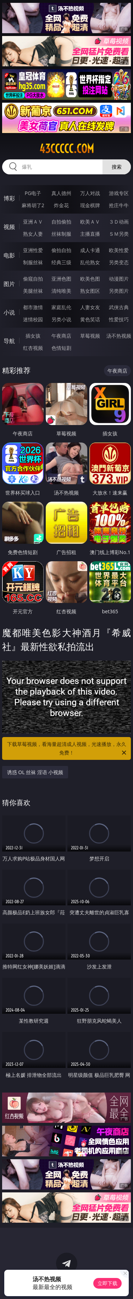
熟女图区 (90, 290)
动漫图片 (119, 278)
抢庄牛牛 (119, 205)
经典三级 (61, 262)
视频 (9, 227)
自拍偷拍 (61, 221)
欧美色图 (90, 278)
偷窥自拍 (33, 278)
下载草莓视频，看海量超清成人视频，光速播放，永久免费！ (67, 749)
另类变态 (119, 262)
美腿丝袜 (33, 290)
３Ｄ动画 (119, 221)
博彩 (9, 198)
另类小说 (61, 319)
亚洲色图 (61, 278)
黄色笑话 (90, 319)
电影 (9, 255)
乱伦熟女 (90, 262)
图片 (9, 284)
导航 (9, 341)
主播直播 (90, 233)
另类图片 (119, 290)
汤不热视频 (118, 335)
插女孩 (33, 335)
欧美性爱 (119, 250)
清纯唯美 (61, 290)
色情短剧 (61, 347)
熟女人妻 (33, 233)
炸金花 (61, 205)
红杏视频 (33, 347)
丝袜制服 (61, 233)
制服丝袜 (33, 262)
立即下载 (107, 1283)
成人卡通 (90, 250)
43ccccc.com (66, 149)
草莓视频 (90, 335)
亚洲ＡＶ (33, 221)
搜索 (117, 166)
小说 (9, 312)
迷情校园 (33, 319)
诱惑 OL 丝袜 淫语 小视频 (35, 772)
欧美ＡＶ (90, 221)
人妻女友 (90, 307)
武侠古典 (119, 307)
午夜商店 (61, 335)
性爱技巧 (119, 319)
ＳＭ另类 (119, 233)
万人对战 (90, 193)
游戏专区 (119, 193)
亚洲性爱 (33, 250)
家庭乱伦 (61, 307)
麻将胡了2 (33, 205)
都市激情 (33, 307)
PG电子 (32, 193)
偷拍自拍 (61, 250)
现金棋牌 (90, 205)
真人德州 (61, 193)
